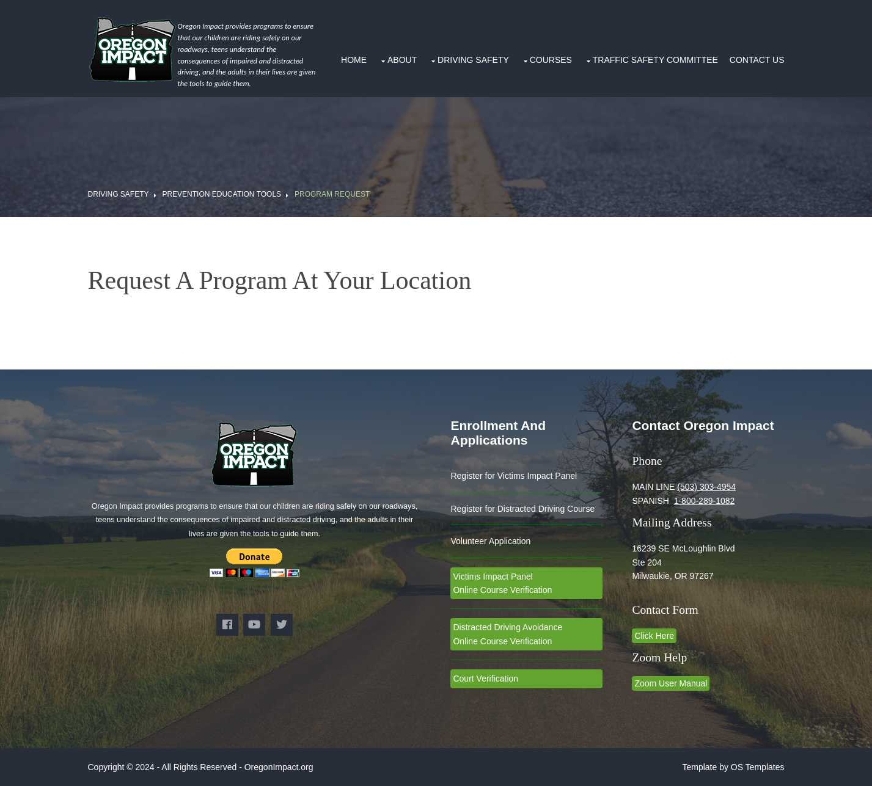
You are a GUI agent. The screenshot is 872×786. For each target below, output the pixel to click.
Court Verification (485, 678)
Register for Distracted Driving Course (522, 509)
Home (354, 60)
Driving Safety (473, 60)
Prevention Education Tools (221, 194)
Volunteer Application (490, 541)
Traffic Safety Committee (655, 60)
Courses (551, 60)
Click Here (654, 636)
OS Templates (758, 767)
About (402, 60)
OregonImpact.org (278, 767)
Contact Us (757, 60)
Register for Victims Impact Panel (513, 476)
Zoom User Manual (670, 683)
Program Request (332, 194)
